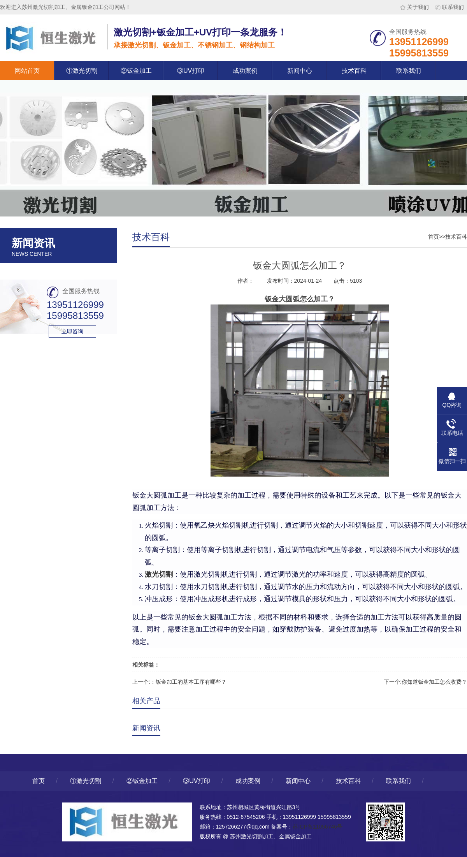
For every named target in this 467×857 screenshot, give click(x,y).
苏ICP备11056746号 (317, 827)
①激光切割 (81, 70)
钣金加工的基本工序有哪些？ (191, 682)
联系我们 (449, 7)
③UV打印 (190, 70)
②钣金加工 (136, 70)
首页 (433, 237)
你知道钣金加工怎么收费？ (434, 682)
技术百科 (354, 70)
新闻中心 (299, 70)
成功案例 (245, 70)
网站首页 (27, 70)
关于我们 (414, 7)
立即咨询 (72, 331)
